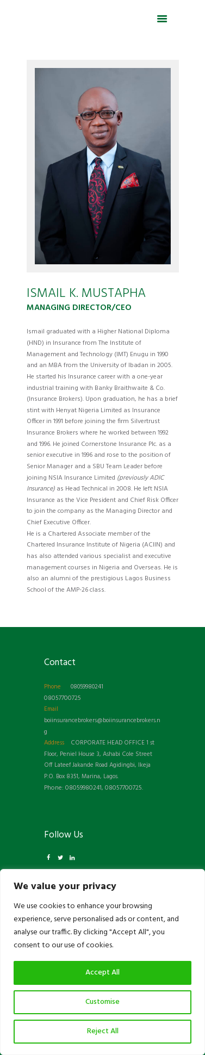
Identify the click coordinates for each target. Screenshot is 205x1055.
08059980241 (87, 687)
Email (51, 709)
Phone (52, 687)
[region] (102, 962)
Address (54, 743)
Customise (102, 1002)
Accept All (102, 972)
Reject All (103, 1031)
